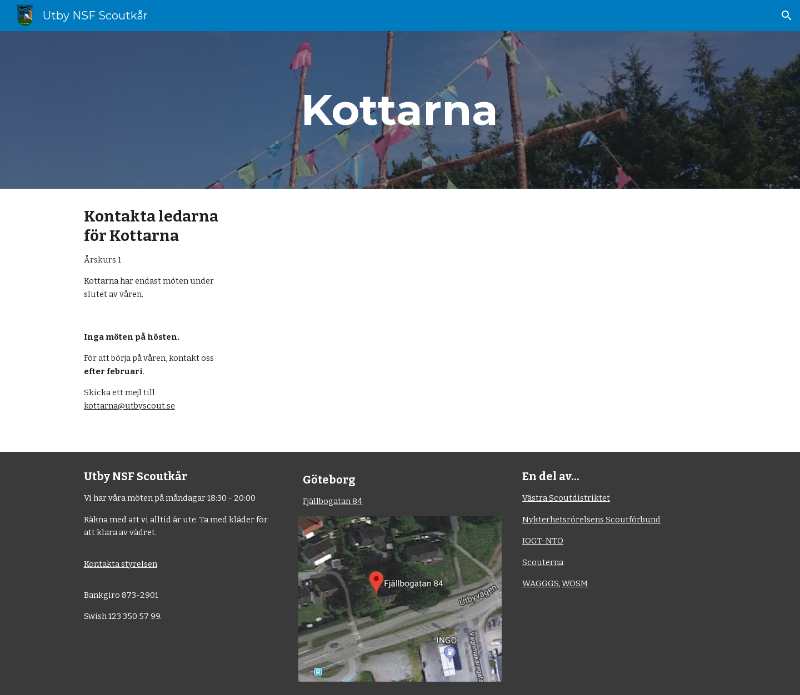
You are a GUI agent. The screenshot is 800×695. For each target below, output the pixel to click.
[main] (400, 109)
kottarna (101, 406)
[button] (786, 15)
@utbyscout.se (146, 406)
